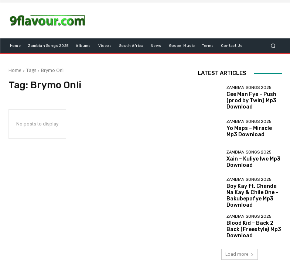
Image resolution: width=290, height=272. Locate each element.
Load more (239, 248)
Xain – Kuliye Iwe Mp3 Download (248, 162)
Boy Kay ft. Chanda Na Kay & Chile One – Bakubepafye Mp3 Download (254, 193)
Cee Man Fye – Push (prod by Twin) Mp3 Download (253, 101)
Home (14, 70)
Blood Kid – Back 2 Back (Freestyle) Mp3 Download (253, 224)
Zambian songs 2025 (248, 92)
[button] (273, 46)
